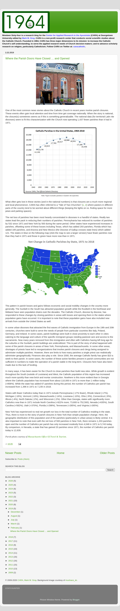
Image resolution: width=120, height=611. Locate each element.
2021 (11, 500)
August (14, 516)
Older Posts (107, 453)
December (16, 512)
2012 (11, 561)
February (15, 528)
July (13, 520)
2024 (11, 489)
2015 (11, 549)
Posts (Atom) (23, 459)
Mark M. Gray (28, 38)
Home (60, 453)
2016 (11, 545)
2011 (11, 565)
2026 (11, 481)
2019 (11, 508)
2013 (11, 557)
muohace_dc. (71, 580)
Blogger (76, 600)
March (14, 524)
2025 (11, 485)
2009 (11, 572)
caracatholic (79, 46)
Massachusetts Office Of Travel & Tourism (47, 436)
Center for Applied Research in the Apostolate (68, 35)
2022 (11, 497)
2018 (11, 537)
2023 (11, 493)
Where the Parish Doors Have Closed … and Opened (37, 58)
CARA (20, 580)
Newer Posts (13, 453)
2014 (11, 553)
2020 (11, 504)
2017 (11, 541)
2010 (11, 569)
